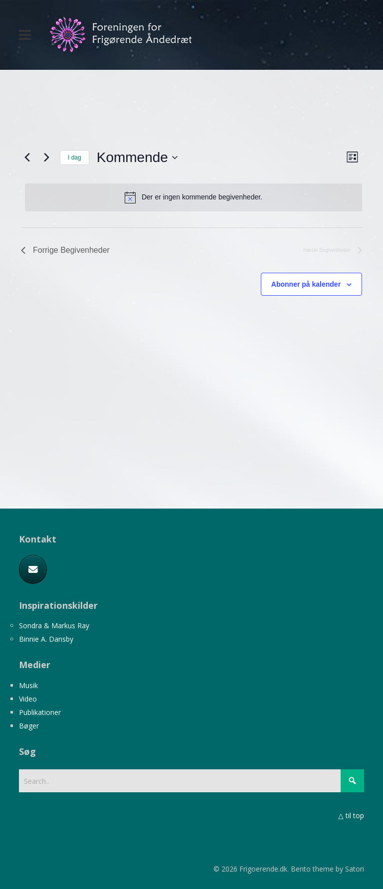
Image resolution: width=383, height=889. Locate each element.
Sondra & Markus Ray (54, 625)
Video (28, 699)
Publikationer (40, 712)
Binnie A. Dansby (46, 639)
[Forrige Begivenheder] (27, 158)
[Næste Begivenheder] (46, 158)
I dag (74, 157)
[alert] (193, 197)
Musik (28, 685)
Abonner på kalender (306, 284)
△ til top (351, 815)
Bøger (29, 725)
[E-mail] (33, 569)
